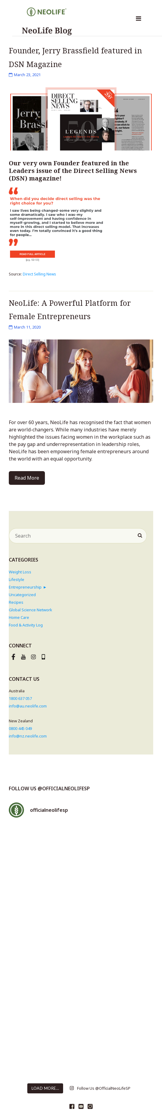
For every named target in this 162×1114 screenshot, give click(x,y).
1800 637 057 (20, 698)
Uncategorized (22, 594)
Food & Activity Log (26, 625)
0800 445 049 (20, 728)
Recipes (16, 602)
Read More (27, 477)
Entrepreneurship (25, 587)
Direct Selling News (39, 274)
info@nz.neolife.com (28, 736)
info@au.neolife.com (28, 706)
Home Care (19, 617)
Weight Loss (20, 572)
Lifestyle (16, 579)
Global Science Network (30, 610)
